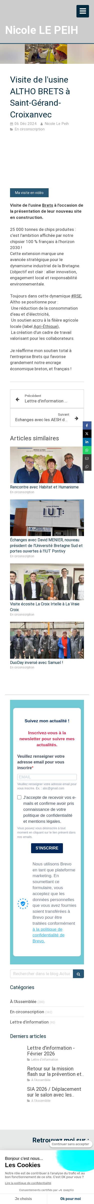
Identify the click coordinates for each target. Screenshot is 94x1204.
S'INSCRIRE (47, 848)
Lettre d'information (29, 1021)
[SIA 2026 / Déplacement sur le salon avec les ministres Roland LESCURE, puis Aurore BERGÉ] (17, 1094)
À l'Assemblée (23, 1001)
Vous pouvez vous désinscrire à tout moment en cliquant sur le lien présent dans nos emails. (46, 832)
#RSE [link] (76, 295)
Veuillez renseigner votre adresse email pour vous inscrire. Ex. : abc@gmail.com (47, 786)
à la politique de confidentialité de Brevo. (49, 935)
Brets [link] (47, 205)
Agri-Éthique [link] (45, 326)
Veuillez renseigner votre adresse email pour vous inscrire (41, 762)
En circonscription (27, 1011)
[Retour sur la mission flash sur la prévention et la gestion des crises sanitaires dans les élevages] (17, 1073)
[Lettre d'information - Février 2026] (17, 1052)
